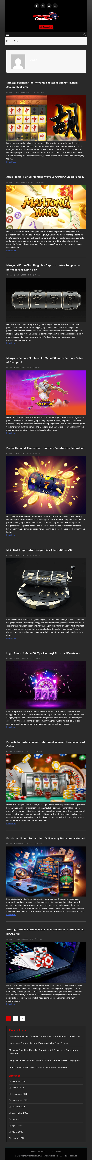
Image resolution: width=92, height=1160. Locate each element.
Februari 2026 (19, 1081)
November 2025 (19, 1100)
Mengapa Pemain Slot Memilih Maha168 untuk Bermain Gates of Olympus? (44, 1060)
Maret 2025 (17, 1132)
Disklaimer (56, 1151)
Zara (10, 92)
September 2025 (20, 1113)
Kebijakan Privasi (39, 1151)
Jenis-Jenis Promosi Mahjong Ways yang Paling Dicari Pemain (45, 177)
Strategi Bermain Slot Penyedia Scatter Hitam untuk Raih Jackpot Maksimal (44, 1036)
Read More (11, 162)
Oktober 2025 (19, 1106)
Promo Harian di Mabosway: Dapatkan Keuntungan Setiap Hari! (45, 448)
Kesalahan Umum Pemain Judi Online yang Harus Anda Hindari (45, 838)
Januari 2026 (18, 1087)
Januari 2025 (18, 1138)
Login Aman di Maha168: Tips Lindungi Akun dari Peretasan (43, 653)
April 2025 (17, 1125)
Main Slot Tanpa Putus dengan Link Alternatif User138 (39, 550)
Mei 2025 (16, 1119)
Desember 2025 (19, 1094)
